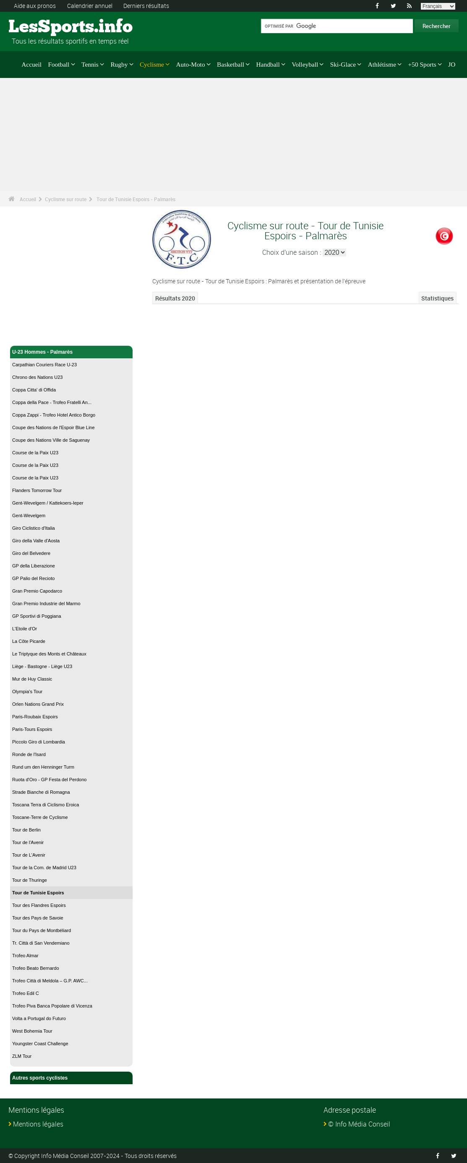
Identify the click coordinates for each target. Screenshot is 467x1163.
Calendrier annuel (89, 6)
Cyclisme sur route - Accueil (46, 334)
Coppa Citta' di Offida (34, 389)
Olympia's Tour (27, 691)
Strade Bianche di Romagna (41, 792)
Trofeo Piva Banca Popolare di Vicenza (52, 1005)
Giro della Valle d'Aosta (36, 540)
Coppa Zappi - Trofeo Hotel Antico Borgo (53, 414)
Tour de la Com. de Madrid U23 (44, 867)
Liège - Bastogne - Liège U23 (42, 666)
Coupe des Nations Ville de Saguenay (51, 440)
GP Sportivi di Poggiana (36, 616)
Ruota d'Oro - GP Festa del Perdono (49, 779)
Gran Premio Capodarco (37, 590)
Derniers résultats (146, 6)
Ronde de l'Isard (29, 754)
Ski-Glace (343, 64)
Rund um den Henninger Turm (43, 766)
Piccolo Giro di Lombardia (38, 741)
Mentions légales (38, 1124)
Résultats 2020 (175, 298)
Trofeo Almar (25, 955)
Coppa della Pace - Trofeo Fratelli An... (51, 402)
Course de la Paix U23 (35, 452)
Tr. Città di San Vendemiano (41, 942)
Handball (267, 64)
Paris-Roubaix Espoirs (35, 716)
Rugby (119, 64)
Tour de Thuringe (29, 880)
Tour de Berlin (26, 829)
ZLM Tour (21, 1056)
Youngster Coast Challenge (40, 1043)
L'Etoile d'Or (24, 628)
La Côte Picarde (28, 641)
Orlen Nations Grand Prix (38, 704)
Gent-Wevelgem (28, 515)
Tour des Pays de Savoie (37, 917)
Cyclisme (152, 64)
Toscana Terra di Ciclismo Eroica (45, 804)
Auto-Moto (190, 64)
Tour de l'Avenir (28, 842)
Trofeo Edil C (25, 993)
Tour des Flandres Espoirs (39, 905)
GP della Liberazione (33, 565)
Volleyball (305, 64)
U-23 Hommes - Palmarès (71, 352)
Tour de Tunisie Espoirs (38, 892)
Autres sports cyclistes (71, 1078)
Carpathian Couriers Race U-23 (44, 364)
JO (451, 64)
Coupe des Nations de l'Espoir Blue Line (53, 427)
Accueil (31, 64)
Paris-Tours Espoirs (32, 729)
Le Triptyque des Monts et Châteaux (49, 653)
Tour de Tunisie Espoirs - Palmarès (136, 199)
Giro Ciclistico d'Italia (33, 528)
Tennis (90, 64)
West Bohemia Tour (32, 1030)
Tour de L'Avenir (28, 854)
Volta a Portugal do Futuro (39, 1018)
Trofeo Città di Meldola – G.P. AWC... (50, 980)
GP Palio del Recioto (33, 578)
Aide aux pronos (35, 6)
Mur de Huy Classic (32, 678)
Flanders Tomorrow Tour (37, 490)
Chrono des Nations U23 (37, 377)
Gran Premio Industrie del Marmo (46, 603)
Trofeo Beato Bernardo (35, 968)
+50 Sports (422, 64)
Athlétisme (382, 64)
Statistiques (437, 298)
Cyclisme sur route (65, 199)
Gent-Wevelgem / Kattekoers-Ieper (47, 502)
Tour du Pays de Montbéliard (41, 930)
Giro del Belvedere (31, 553)
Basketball (230, 64)
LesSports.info (40, 27)
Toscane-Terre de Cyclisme (40, 817)
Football (58, 64)
